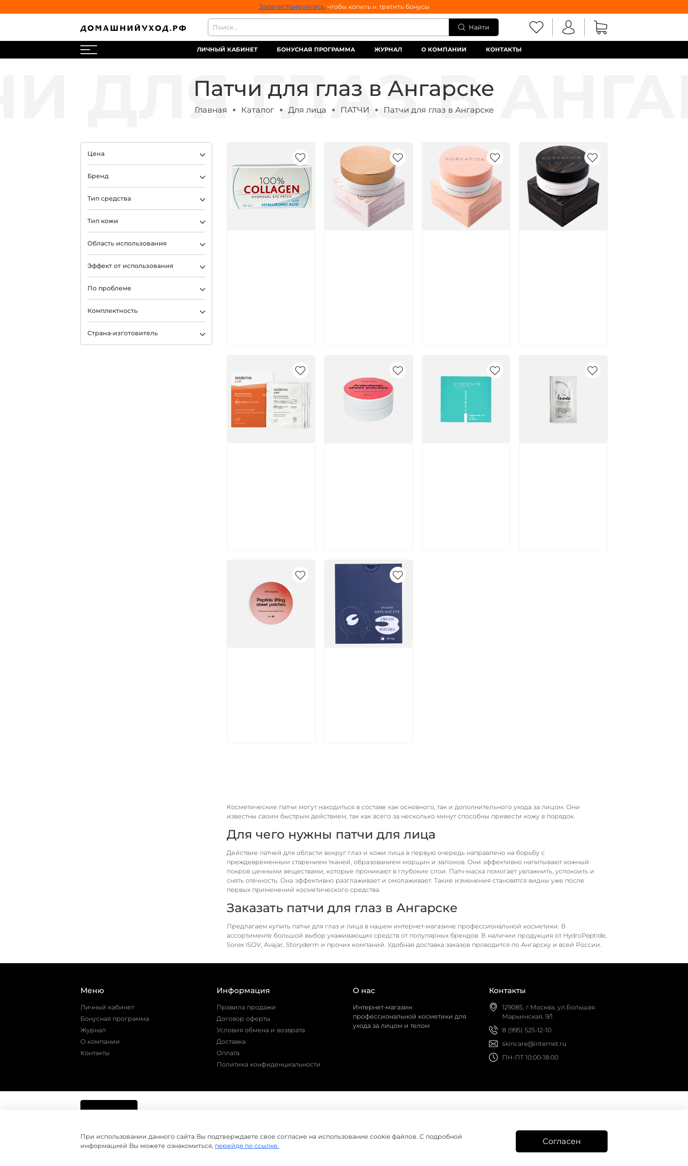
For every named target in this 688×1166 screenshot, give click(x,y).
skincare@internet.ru (534, 1044)
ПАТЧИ (354, 110)
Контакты (503, 49)
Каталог (257, 110)
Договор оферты (244, 1019)
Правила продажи (246, 1007)
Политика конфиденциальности (269, 1064)
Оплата (228, 1053)
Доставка (231, 1041)
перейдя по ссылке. (247, 1146)
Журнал (388, 49)
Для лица (307, 110)
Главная (211, 110)
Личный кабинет (227, 49)
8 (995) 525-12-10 (526, 1030)
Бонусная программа (316, 49)
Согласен (562, 1141)
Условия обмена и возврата (261, 1030)
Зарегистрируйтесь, (292, 7)
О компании (444, 49)
